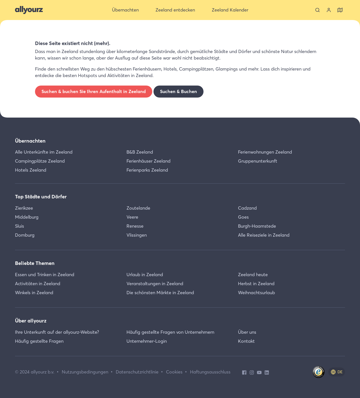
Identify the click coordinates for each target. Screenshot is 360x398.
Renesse (135, 226)
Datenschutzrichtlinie (137, 372)
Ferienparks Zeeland (147, 170)
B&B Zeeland (139, 152)
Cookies (174, 372)
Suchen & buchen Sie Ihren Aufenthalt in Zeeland (94, 91)
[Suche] (317, 10)
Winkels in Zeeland (34, 292)
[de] (336, 371)
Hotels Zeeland (30, 170)
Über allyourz (30, 320)
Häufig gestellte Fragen (39, 341)
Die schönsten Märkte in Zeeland (160, 292)
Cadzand (247, 208)
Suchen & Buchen (178, 91)
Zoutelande (138, 208)
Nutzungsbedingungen (85, 372)
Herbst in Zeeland (256, 283)
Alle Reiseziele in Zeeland (264, 235)
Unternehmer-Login (146, 341)
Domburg (24, 235)
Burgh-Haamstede (257, 226)
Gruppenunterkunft (257, 161)
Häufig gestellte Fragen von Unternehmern (170, 332)
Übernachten (30, 141)
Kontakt (246, 341)
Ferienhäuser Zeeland (148, 161)
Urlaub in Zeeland (144, 274)
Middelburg (26, 217)
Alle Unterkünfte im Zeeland (43, 152)
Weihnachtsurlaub (256, 292)
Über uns (247, 332)
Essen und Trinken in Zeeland (44, 274)
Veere (132, 217)
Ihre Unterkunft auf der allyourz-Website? (57, 332)
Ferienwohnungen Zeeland (265, 152)
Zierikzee (24, 208)
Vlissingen (136, 235)
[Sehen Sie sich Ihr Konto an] (329, 10)
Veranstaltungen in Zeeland (154, 283)
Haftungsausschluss (210, 372)
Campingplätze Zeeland (40, 161)
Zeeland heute (253, 274)
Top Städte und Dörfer (41, 196)
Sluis (19, 226)
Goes (243, 217)
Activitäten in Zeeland (37, 283)
